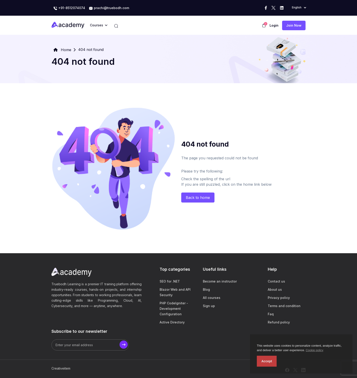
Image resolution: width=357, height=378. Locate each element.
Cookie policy (314, 350)
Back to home (198, 197)
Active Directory (172, 322)
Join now (293, 25)
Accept (266, 361)
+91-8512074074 (69, 8)
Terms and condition (284, 306)
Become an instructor (220, 281)
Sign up (209, 306)
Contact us (276, 281)
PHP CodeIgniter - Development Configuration (174, 308)
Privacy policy (279, 298)
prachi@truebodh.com (109, 8)
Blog (206, 289)
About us (275, 289)
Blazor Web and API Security (175, 292)
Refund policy (279, 322)
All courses (211, 298)
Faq (271, 314)
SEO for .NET (170, 281)
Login (274, 25)
